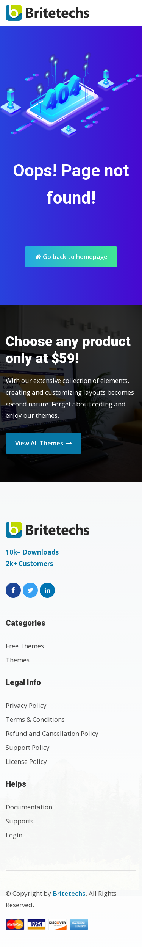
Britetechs (69, 893)
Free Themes (25, 645)
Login (14, 835)
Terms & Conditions (35, 719)
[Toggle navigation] (128, 12)
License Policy (26, 761)
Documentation (29, 807)
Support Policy (28, 747)
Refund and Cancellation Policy (52, 733)
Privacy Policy (26, 705)
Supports (19, 821)
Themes (18, 659)
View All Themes (43, 443)
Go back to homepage (72, 256)
